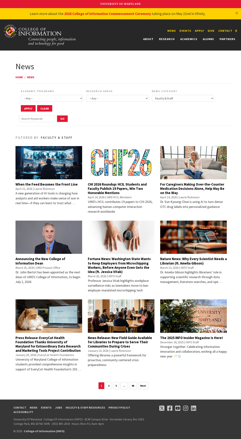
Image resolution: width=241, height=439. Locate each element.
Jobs (58, 407)
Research (167, 39)
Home (19, 77)
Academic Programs (37, 91)
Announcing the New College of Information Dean (40, 261)
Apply (199, 30)
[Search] (236, 30)
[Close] (237, 13)
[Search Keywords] (37, 118)
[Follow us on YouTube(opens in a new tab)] (177, 408)
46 (133, 385)
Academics (188, 39)
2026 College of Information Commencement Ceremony (107, 13)
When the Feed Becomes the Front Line (47, 184)
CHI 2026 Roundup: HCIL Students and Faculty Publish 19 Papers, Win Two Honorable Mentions (117, 188)
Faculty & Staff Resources (85, 407)
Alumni (208, 39)
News (171, 30)
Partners (227, 39)
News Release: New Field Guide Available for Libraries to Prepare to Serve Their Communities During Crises (120, 342)
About (148, 39)
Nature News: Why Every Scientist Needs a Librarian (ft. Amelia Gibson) (193, 261)
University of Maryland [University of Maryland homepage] (120, 4)
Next (143, 385)
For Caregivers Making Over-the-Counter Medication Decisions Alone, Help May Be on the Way (192, 188)
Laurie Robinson (44, 189)
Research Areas (99, 91)
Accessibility (23, 412)
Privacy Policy (119, 407)
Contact (225, 30)
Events (185, 30)
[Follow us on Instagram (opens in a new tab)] (185, 408)
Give (211, 30)
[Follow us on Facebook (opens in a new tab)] (169, 408)
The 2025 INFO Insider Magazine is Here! (191, 338)
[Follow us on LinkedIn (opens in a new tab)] (193, 408)
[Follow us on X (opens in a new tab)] (162, 408)
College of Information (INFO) (44, 431)
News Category (164, 91)
